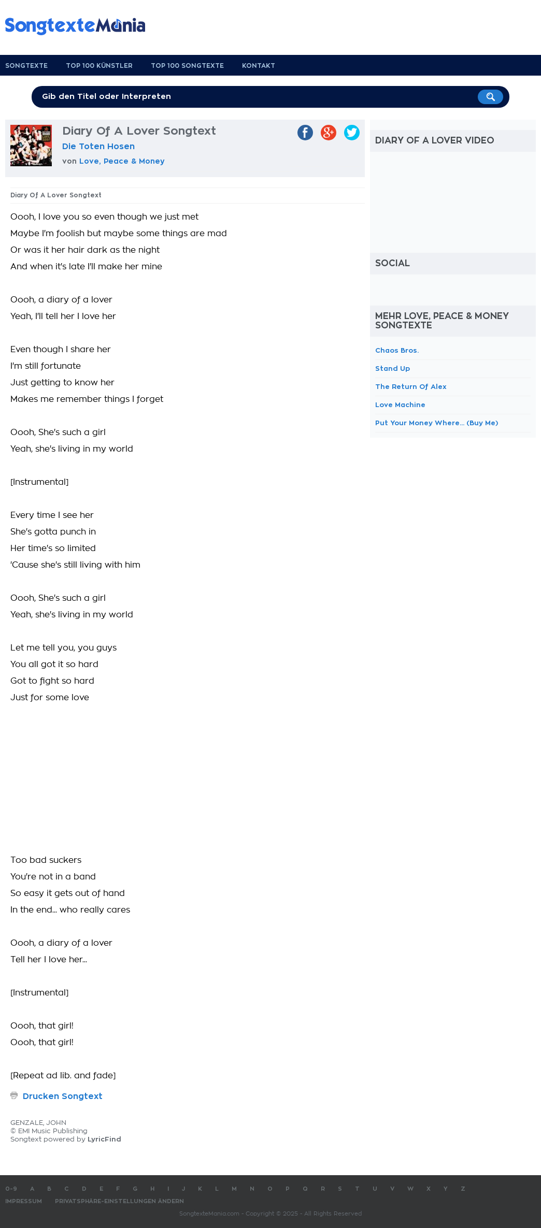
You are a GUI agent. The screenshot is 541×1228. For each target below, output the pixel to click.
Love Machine (400, 404)
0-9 (11, 1189)
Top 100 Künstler (99, 66)
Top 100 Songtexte (187, 66)
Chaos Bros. (397, 350)
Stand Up (392, 368)
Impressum (23, 1201)
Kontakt (258, 66)
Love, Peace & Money (122, 161)
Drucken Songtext (63, 1096)
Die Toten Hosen (98, 146)
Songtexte (26, 66)
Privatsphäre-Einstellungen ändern (119, 1201)
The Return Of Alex (411, 386)
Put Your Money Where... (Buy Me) (436, 423)
